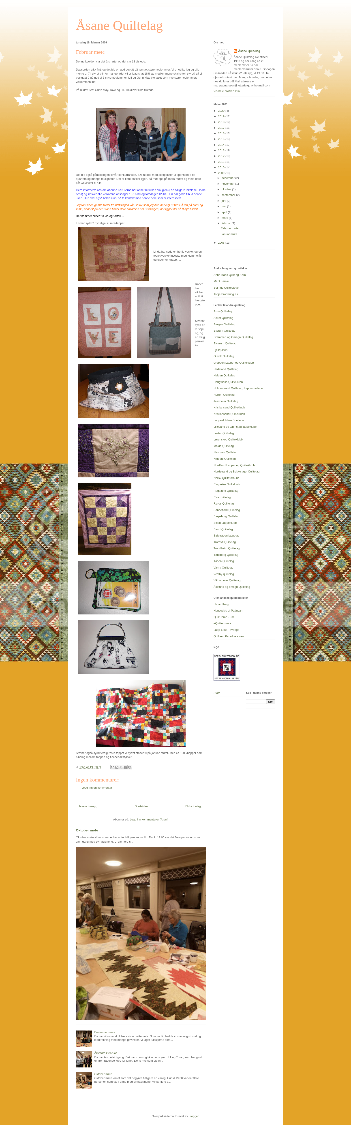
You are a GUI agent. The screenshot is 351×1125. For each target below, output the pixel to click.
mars (225, 217)
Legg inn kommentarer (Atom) (149, 819)
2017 (221, 127)
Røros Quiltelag (224, 503)
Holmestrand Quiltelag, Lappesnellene (238, 388)
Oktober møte (87, 830)
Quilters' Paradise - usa (229, 636)
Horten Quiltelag (224, 394)
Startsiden (141, 806)
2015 (221, 139)
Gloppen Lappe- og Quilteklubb (234, 362)
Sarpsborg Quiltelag (226, 516)
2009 (221, 173)
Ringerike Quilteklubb (227, 484)
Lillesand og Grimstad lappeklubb (235, 426)
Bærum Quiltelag (224, 330)
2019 (221, 116)
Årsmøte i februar (105, 1053)
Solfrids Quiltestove (226, 287)
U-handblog (221, 604)
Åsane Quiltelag (119, 25)
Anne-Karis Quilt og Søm (230, 275)
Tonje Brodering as (226, 294)
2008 (221, 242)
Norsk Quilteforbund (227, 478)
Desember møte (104, 1032)
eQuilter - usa (222, 623)
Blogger (194, 1116)
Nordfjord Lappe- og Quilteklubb (234, 465)
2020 (221, 110)
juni (224, 200)
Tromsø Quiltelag (225, 542)
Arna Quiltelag (223, 311)
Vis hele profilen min (227, 91)
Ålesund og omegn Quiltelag (232, 586)
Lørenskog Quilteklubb (228, 439)
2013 (221, 150)
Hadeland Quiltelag (226, 369)
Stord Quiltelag (223, 529)
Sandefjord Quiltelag (227, 510)
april (225, 212)
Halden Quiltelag (224, 375)
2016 (221, 133)
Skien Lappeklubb (225, 522)
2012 (221, 156)
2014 (221, 144)
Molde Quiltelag (224, 446)
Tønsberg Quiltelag (226, 554)
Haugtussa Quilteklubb (228, 382)
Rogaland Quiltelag (226, 490)
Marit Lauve (221, 281)
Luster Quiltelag (224, 433)
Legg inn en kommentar (96, 787)
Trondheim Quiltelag (227, 548)
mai (224, 206)
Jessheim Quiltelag (226, 401)
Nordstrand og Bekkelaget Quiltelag (236, 471)
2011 (221, 161)
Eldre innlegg (193, 806)
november (228, 183)
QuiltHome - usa (224, 617)
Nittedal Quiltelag (225, 458)
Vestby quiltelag (224, 574)
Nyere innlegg (88, 806)
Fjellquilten (220, 350)
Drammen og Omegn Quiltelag (233, 337)
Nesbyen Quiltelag (225, 452)
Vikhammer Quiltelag (227, 580)
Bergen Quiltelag (224, 324)
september (229, 195)
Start (217, 693)
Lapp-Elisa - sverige (226, 629)
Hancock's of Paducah (228, 610)
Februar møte (229, 228)
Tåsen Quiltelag (224, 561)
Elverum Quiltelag (225, 343)
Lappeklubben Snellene (229, 420)
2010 (221, 167)
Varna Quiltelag (223, 567)
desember (228, 178)
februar (227, 223)
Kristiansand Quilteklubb (229, 407)
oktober (227, 189)
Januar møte (229, 234)
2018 (221, 122)
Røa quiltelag (222, 497)
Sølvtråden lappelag (227, 535)
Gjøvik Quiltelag (224, 356)
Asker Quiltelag (223, 318)
